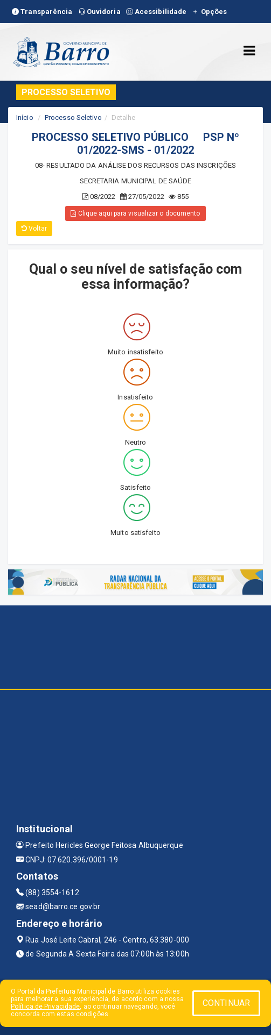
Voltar (34, 228)
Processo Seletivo (73, 117)
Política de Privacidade (45, 1006)
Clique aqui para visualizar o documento (135, 213)
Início (24, 117)
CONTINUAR (226, 1003)
